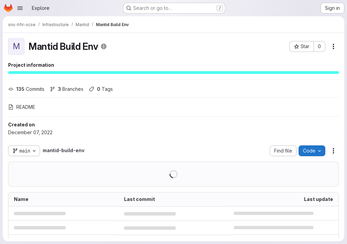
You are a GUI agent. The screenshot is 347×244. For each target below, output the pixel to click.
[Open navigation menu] (20, 8)
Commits (26, 89)
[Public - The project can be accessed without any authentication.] (103, 46)
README (21, 107)
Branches (66, 89)
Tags (101, 89)
